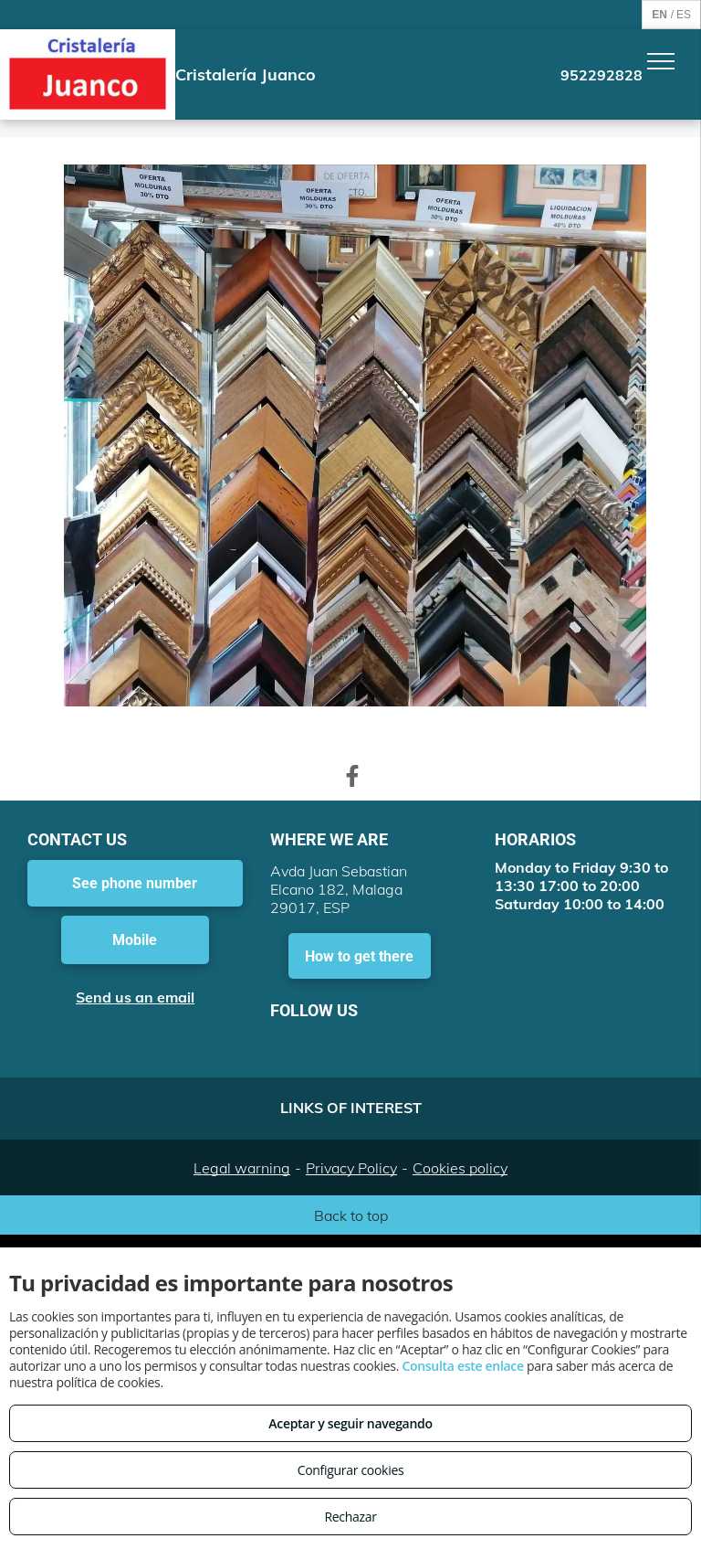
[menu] (661, 61)
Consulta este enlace (462, 1365)
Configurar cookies (351, 1470)
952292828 (601, 75)
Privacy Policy (351, 1168)
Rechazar (350, 1516)
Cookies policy (460, 1168)
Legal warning (242, 1168)
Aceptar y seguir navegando (350, 1423)
